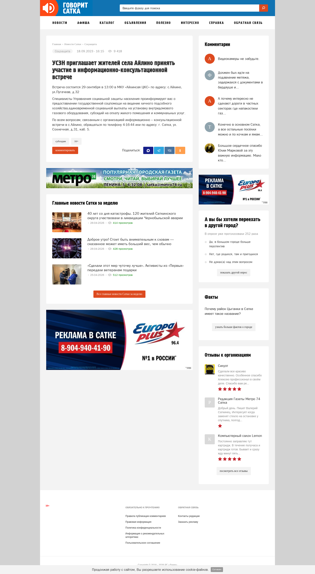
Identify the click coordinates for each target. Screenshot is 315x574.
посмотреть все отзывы (234, 470)
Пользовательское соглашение (142, 542)
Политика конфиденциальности (143, 527)
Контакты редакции (188, 516)
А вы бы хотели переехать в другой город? (232, 223)
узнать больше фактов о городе (233, 327)
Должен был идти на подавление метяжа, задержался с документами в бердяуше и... (240, 80)
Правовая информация (138, 522)
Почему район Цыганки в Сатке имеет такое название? (229, 311)
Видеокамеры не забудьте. (238, 59)
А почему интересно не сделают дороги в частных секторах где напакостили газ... (238, 106)
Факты (211, 297)
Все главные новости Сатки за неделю (119, 294)
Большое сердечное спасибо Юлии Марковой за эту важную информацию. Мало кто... (240, 153)
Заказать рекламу (188, 522)
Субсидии (60, 141)
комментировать (65, 150)
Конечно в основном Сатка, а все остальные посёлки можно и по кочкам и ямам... (240, 129)
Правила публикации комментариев (145, 516)
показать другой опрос (233, 272)
